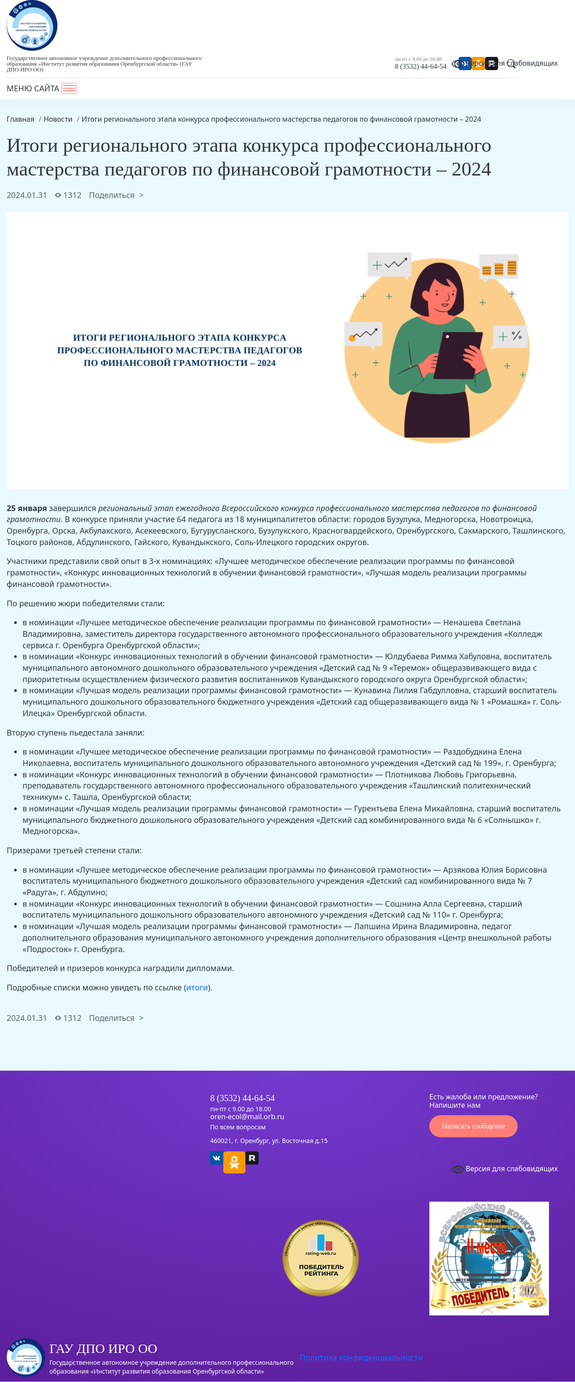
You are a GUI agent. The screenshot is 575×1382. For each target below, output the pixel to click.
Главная (20, 119)
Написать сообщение (473, 1126)
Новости (58, 119)
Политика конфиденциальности (361, 1357)
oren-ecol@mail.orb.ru (247, 1117)
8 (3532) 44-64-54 (421, 66)
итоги (197, 987)
